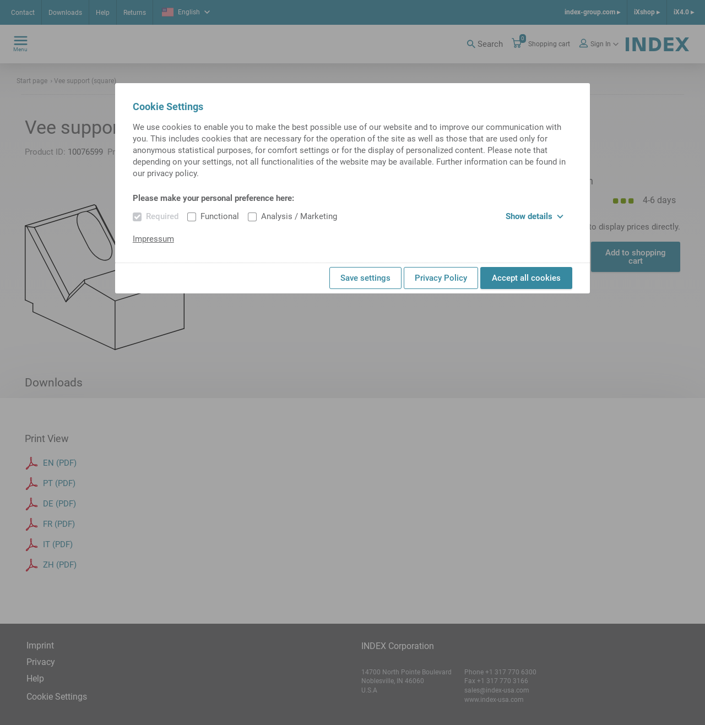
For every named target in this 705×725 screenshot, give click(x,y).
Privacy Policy (441, 278)
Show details (534, 216)
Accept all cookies (526, 278)
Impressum (153, 239)
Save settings (365, 278)
